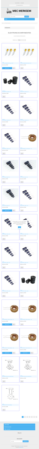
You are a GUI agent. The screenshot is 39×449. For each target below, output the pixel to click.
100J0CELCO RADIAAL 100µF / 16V (24, 205)
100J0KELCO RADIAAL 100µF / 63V (24, 262)
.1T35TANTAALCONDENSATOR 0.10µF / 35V (7, 63)
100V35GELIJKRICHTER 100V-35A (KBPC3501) (25, 376)
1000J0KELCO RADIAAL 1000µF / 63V (6, 148)
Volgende (34, 417)
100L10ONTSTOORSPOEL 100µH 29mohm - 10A (26, 319)
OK (19, 227)
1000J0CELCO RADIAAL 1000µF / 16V (24, 91)
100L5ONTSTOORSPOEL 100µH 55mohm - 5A (26, 347)
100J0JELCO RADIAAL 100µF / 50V (6, 262)
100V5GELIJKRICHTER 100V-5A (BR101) (7, 404)
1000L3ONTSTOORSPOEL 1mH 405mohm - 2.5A (26, 148)
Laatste (36, 417)
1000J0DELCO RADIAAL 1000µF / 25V (6, 120)
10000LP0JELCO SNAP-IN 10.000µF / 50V (6, 91)
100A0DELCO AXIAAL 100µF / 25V (24, 176)
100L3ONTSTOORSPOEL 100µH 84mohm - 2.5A (8, 347)
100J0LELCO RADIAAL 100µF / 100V (6, 290)
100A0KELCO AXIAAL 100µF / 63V (6, 205)
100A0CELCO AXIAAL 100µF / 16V (6, 176)
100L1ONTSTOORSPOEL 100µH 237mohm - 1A (8, 319)
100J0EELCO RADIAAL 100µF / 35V (24, 233)
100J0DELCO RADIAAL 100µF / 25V (6, 233)
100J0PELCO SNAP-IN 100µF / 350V (24, 290)
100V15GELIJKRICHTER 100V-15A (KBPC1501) (7, 376)
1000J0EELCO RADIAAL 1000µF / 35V (24, 120)
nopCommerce (21, 447)
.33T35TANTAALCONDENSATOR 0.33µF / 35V (25, 63)
